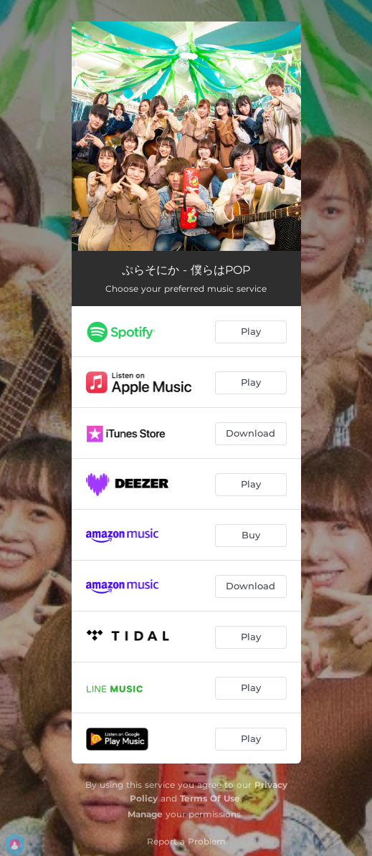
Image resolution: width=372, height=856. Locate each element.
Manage (145, 814)
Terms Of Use (210, 798)
